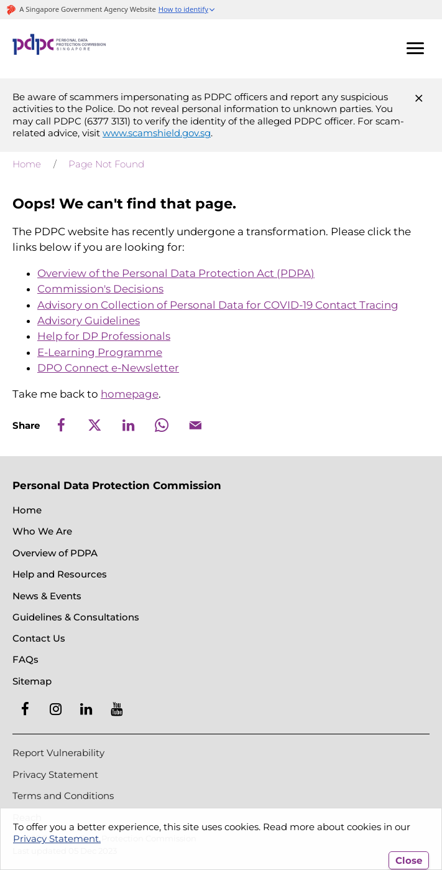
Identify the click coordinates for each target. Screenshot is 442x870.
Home (26, 164)
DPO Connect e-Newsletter (108, 368)
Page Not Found (106, 164)
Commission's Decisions (100, 289)
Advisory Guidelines (88, 320)
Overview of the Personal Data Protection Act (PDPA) (176, 273)
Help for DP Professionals (103, 336)
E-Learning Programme (99, 352)
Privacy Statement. (57, 838)
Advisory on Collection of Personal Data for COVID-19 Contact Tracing (217, 305)
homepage (130, 394)
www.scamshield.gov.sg (157, 133)
